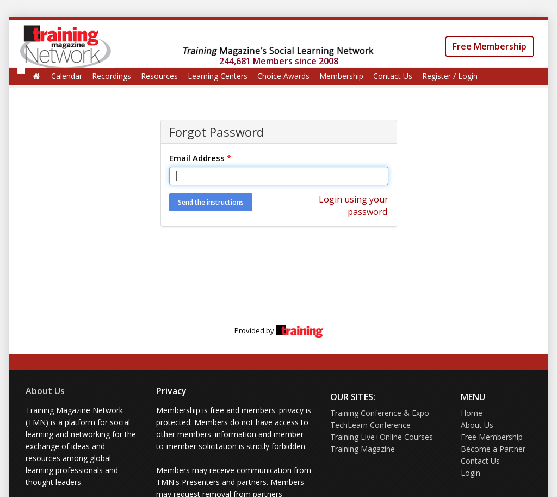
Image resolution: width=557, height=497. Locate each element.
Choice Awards (283, 76)
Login (470, 473)
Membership (341, 76)
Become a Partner (493, 449)
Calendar (66, 76)
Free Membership (490, 46)
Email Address (200, 157)
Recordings (111, 76)
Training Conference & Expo (379, 413)
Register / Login (450, 76)
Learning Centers (217, 76)
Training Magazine (362, 449)
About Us (45, 391)
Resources (159, 76)
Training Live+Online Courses (381, 437)
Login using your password (353, 205)
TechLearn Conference (370, 425)
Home (471, 413)
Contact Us (392, 76)
